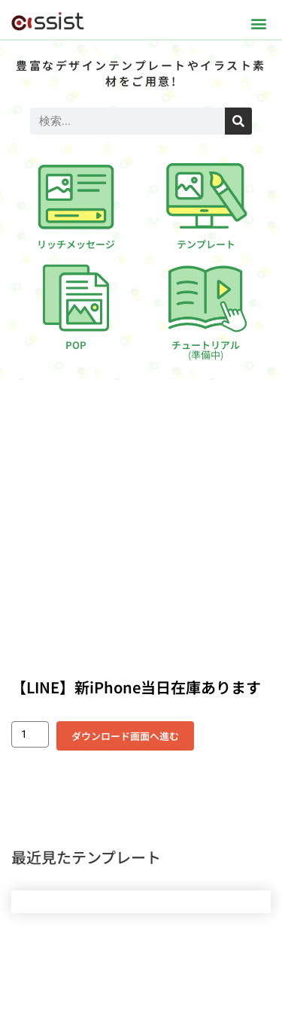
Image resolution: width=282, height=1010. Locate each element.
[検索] (238, 121)
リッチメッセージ (76, 244)
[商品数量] (30, 734)
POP (75, 345)
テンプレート (206, 244)
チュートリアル (205, 350)
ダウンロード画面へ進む (125, 736)
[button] (258, 23)
